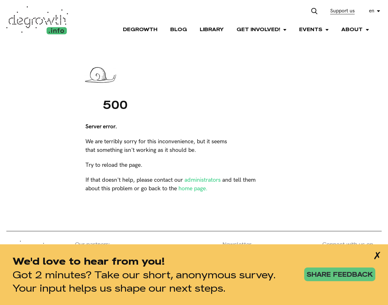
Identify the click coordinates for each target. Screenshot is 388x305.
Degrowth (140, 29)
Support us (342, 11)
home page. (193, 188)
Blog (178, 29)
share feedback (340, 274)
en (371, 11)
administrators (202, 180)
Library (212, 29)
